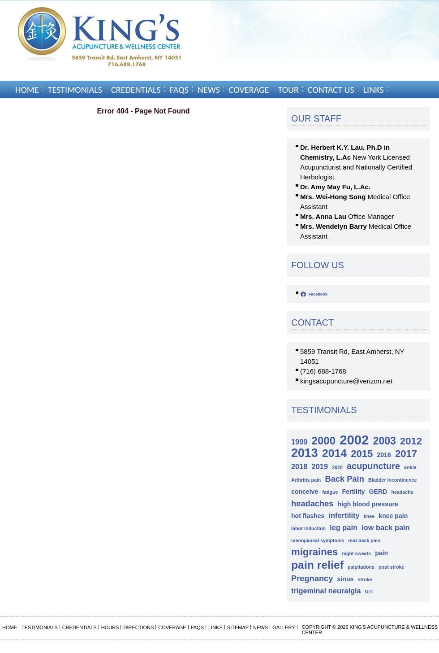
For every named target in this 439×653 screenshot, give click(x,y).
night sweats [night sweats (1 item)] (356, 553)
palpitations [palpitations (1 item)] (361, 567)
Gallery (283, 627)
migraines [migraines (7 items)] (314, 551)
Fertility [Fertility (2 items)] (353, 491)
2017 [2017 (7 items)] (406, 453)
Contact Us (331, 89)
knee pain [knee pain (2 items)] (393, 515)
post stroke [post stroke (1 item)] (391, 567)
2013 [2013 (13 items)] (304, 453)
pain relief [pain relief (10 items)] (317, 564)
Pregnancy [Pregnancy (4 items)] (312, 578)
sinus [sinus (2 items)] (345, 579)
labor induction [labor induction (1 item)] (308, 528)
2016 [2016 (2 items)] (384, 454)
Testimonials (75, 89)
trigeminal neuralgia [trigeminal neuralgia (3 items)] (326, 591)
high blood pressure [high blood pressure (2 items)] (368, 504)
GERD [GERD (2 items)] (378, 491)
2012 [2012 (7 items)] (411, 441)
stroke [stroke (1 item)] (365, 579)
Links (373, 89)
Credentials (136, 89)
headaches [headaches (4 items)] (312, 503)
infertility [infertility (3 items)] (344, 515)
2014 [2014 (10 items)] (334, 453)
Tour (288, 89)
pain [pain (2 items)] (381, 553)
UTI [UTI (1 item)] (369, 591)
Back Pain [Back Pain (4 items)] (344, 478)
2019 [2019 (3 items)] (320, 466)
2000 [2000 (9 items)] (324, 440)
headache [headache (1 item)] (402, 492)
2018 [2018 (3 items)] (299, 466)
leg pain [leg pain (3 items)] (343, 527)
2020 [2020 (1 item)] (337, 467)
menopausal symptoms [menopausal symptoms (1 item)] (317, 540)
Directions (138, 627)
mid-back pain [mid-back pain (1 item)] (365, 540)
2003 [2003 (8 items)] (384, 441)
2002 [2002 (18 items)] (354, 439)
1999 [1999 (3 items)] (299, 442)
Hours (110, 627)
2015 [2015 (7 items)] (362, 453)
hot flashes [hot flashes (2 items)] (307, 515)
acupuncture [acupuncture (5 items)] (373, 466)
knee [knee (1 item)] (369, 516)
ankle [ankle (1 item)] (410, 467)
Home (27, 89)
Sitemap (238, 627)
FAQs (179, 89)
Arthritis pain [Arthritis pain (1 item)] (306, 480)
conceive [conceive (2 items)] (304, 491)
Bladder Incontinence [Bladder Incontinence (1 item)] (392, 480)
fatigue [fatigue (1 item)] (330, 492)
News (209, 89)
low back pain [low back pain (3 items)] (385, 527)
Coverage (249, 89)
